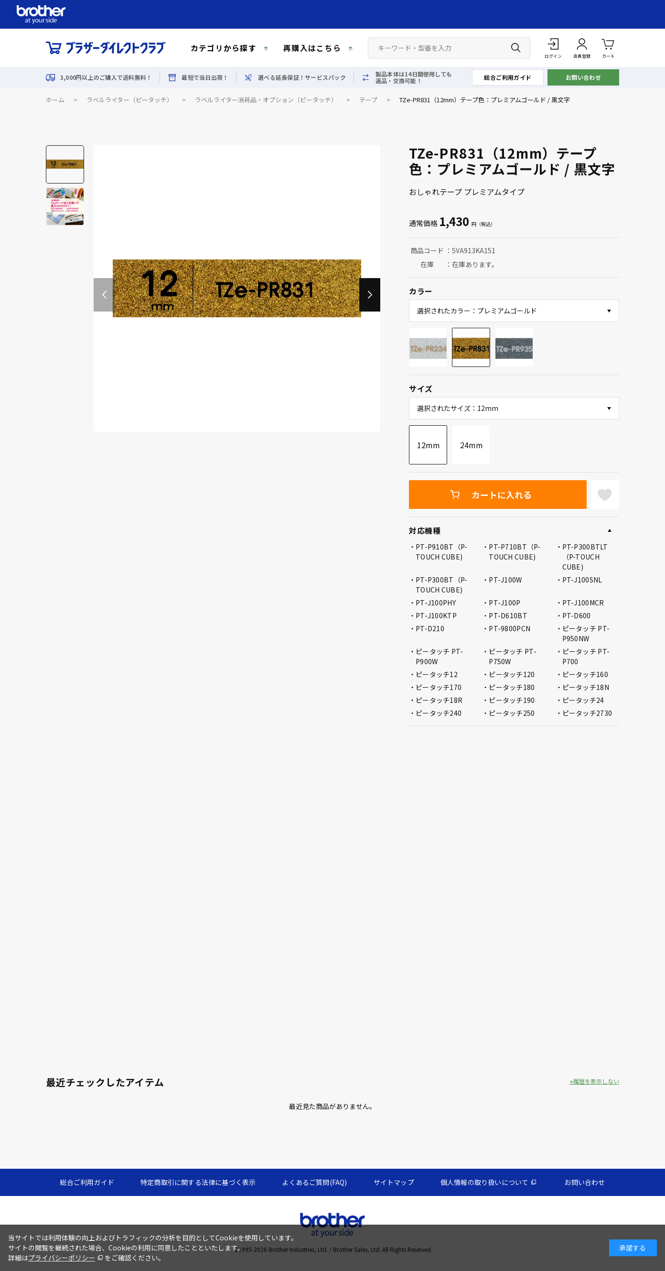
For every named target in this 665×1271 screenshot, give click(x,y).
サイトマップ (394, 1182)
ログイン (553, 56)
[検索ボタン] (516, 47)
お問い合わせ (583, 77)
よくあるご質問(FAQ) (314, 1182)
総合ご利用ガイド (508, 77)
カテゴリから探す (224, 48)
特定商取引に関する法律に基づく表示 (198, 1182)
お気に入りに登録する (604, 494)
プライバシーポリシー (61, 1257)
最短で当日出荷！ (205, 77)
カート (608, 47)
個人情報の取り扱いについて (484, 1182)
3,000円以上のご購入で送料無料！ (106, 77)
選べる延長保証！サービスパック (302, 77)
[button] (369, 295)
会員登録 (581, 56)
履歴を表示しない (596, 1081)
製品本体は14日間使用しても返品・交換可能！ (413, 77)
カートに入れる (502, 494)
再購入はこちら (312, 48)
